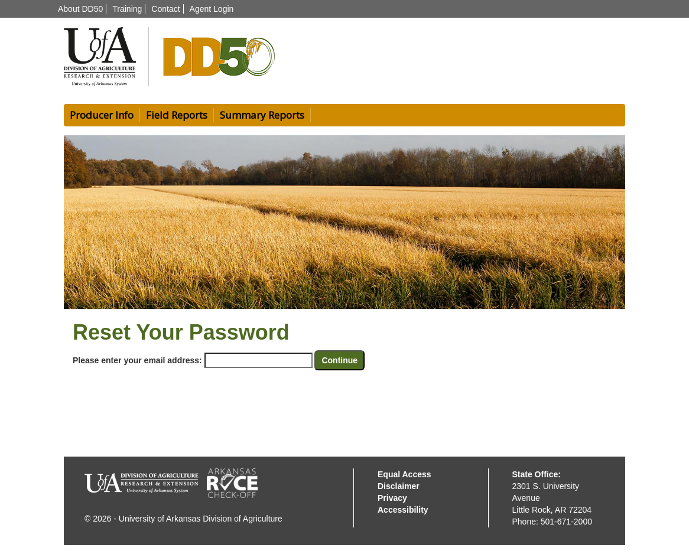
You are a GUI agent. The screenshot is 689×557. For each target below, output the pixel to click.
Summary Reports (262, 115)
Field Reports (176, 115)
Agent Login (212, 9)
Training (127, 9)
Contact (165, 9)
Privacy (392, 498)
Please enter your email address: (137, 360)
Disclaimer (399, 486)
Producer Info (102, 115)
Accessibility (403, 509)
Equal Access (404, 474)
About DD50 (80, 9)
